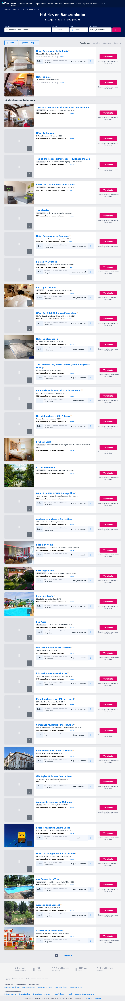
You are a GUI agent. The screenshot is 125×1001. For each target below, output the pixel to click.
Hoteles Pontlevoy (61, 987)
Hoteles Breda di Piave (12, 987)
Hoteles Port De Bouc (45, 987)
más (89, 998)
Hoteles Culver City (76, 987)
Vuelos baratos (25, 3)
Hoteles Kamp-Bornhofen (41, 994)
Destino (7, 26)
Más (101, 3)
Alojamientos (40, 3)
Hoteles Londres (24, 994)
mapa (61, 57)
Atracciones (69, 3)
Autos (50, 3)
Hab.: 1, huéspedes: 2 (98, 30)
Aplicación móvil (90, 3)
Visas (78, 3)
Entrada (54, 26)
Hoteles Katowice (10, 994)
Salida (72, 26)
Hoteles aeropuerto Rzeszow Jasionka (81, 994)
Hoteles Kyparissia (28, 987)
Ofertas (58, 3)
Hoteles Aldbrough (59, 994)
